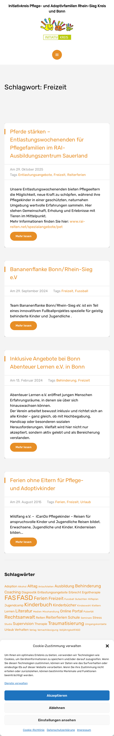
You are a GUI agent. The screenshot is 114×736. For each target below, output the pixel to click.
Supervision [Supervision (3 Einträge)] (23, 623)
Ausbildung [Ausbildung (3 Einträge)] (64, 586)
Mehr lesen (23, 236)
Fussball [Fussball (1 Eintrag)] (69, 599)
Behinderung (66, 380)
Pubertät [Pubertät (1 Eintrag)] (88, 611)
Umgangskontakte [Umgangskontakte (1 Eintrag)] (95, 624)
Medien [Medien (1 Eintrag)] (37, 611)
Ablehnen (57, 708)
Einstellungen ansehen (57, 720)
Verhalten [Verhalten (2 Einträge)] (21, 630)
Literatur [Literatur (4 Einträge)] (23, 611)
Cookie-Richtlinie (34, 730)
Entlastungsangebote (35, 175)
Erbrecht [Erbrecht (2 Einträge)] (75, 592)
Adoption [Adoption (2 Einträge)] (10, 586)
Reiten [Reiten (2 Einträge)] (40, 618)
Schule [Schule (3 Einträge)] (74, 617)
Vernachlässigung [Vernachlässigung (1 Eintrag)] (47, 629)
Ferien (60, 502)
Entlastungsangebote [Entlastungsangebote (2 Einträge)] (52, 592)
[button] (107, 646)
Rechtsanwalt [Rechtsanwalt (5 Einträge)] (19, 617)
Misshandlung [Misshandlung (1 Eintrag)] (51, 611)
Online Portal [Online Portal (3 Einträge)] (71, 611)
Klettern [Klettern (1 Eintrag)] (96, 605)
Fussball (81, 291)
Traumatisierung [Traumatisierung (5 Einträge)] (66, 623)
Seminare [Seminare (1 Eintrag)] (86, 617)
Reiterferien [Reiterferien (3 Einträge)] (56, 617)
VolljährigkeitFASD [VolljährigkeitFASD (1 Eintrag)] (69, 629)
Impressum (84, 730)
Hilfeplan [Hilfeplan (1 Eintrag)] (93, 599)
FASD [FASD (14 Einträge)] (25, 597)
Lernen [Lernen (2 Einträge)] (9, 611)
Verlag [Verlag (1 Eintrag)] (33, 629)
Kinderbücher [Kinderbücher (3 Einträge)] (64, 605)
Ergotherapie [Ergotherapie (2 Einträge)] (91, 592)
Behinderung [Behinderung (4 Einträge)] (88, 585)
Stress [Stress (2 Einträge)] (97, 618)
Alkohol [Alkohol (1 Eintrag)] (22, 586)
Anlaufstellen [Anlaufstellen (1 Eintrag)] (46, 586)
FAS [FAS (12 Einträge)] (10, 597)
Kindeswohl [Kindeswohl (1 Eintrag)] (84, 605)
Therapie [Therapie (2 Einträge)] (41, 624)
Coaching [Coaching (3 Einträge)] (12, 592)
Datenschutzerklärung (61, 730)
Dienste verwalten (16, 683)
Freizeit (59, 175)
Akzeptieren (57, 696)
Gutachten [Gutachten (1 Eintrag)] (81, 599)
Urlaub (85, 502)
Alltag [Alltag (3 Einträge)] (32, 586)
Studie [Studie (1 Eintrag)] (8, 624)
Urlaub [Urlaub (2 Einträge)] (9, 630)
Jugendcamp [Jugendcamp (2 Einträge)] (13, 605)
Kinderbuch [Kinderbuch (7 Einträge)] (38, 604)
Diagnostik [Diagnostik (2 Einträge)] (29, 592)
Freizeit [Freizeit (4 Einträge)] (56, 598)
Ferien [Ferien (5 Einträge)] (41, 598)
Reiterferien (76, 175)
